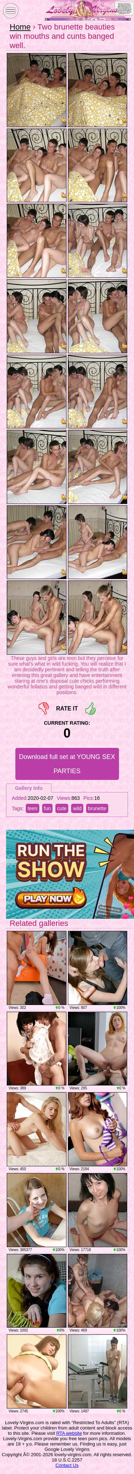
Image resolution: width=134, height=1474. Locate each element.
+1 (90, 708)
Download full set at (67, 764)
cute (61, 808)
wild (77, 808)
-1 (44, 708)
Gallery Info (29, 788)
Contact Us (66, 1465)
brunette (97, 808)
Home (20, 26)
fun (47, 808)
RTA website (69, 1433)
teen (32, 808)
